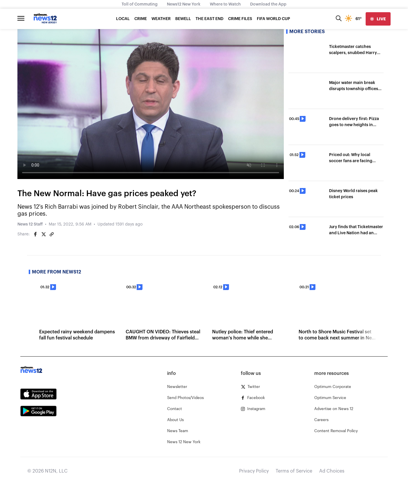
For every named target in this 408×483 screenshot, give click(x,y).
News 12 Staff (30, 224)
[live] (378, 19)
